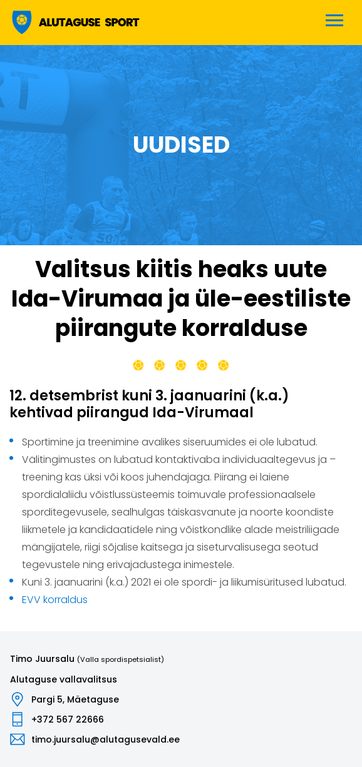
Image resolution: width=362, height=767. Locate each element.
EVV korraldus (55, 599)
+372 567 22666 (67, 719)
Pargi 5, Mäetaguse (75, 699)
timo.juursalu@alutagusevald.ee (105, 739)
